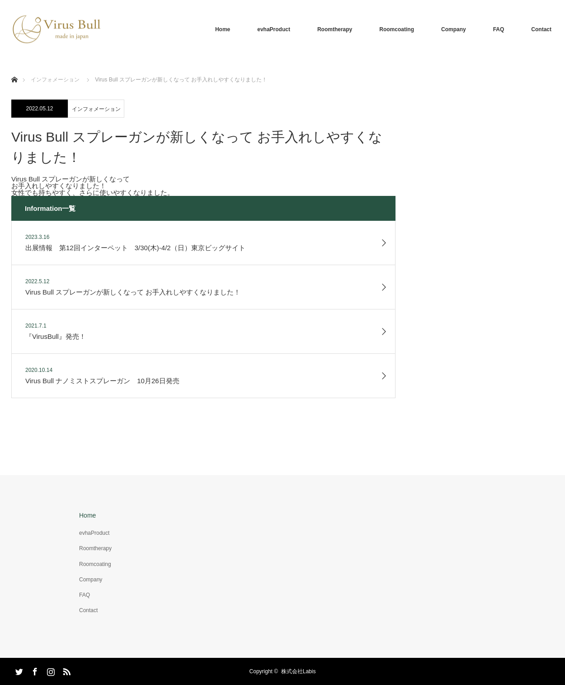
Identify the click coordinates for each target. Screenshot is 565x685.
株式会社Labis (298, 671)
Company (453, 29)
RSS (65, 670)
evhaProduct (273, 29)
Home (222, 29)
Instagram (49, 670)
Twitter (18, 670)
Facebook (34, 670)
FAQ (498, 29)
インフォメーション (96, 109)
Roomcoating (396, 29)
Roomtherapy (334, 29)
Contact (541, 29)
